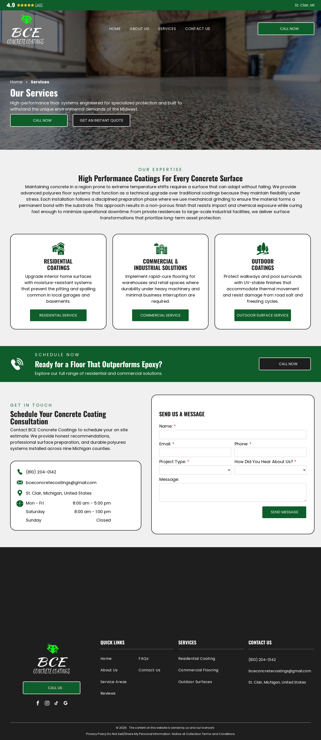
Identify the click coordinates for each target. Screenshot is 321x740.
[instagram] (47, 704)
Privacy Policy (96, 734)
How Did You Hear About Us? (264, 461)
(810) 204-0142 (41, 472)
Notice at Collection (186, 734)
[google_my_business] (65, 704)
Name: (166, 426)
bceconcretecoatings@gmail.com (61, 482)
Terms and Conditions (218, 734)
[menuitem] (115, 29)
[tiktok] (56, 704)
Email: (165, 444)
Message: (169, 479)
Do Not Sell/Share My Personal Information (138, 734)
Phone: (241, 444)
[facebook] (37, 704)
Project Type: (172, 461)
